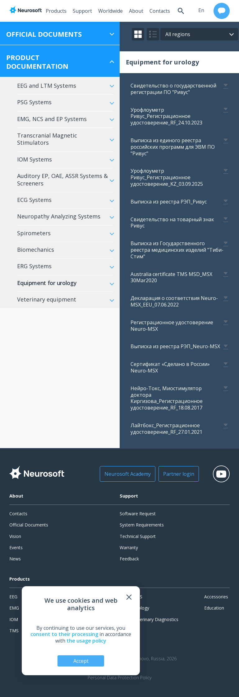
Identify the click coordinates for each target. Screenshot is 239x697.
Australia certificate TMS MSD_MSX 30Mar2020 (171, 277)
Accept (81, 660)
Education (214, 608)
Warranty (129, 547)
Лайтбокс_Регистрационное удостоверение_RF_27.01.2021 (166, 428)
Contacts (159, 10)
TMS (14, 631)
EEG (13, 597)
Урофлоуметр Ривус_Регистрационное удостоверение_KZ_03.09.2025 (167, 177)
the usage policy (86, 640)
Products (56, 10)
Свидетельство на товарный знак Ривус (172, 222)
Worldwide (110, 10)
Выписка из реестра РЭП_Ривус (169, 201)
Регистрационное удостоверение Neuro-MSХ (172, 325)
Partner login (178, 473)
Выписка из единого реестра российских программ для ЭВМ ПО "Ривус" (173, 147)
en (201, 10)
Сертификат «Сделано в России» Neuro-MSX (170, 367)
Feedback (129, 559)
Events (16, 547)
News (15, 559)
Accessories (216, 597)
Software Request (138, 514)
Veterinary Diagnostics (155, 619)
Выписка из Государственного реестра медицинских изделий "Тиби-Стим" (177, 250)
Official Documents (28, 525)
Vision (15, 536)
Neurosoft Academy (127, 473)
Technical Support (138, 536)
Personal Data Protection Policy (120, 678)
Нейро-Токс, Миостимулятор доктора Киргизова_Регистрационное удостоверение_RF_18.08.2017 (167, 398)
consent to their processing (64, 634)
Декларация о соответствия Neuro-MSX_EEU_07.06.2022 (174, 301)
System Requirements (142, 525)
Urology (141, 608)
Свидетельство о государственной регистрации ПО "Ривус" (173, 89)
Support (82, 10)
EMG (14, 608)
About (136, 10)
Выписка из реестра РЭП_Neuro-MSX (175, 346)
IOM (13, 619)
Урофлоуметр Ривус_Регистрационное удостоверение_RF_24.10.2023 (166, 116)
